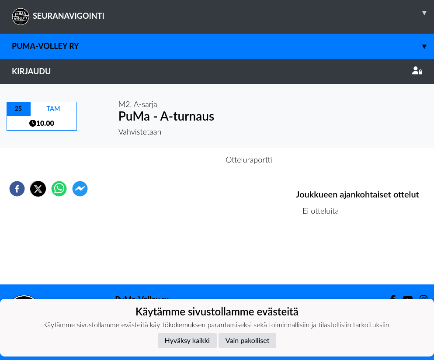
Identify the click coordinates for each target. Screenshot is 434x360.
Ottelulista (324, 255)
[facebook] (17, 189)
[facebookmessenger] (80, 189)
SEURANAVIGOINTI (223, 12)
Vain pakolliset (248, 340)
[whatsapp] (59, 189)
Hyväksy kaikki (187, 340)
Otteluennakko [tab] (187, 159)
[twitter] (38, 189)
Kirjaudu (217, 71)
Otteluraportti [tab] (249, 159)
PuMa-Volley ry (223, 46)
